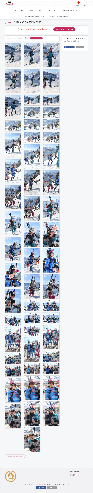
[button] (69, 47)
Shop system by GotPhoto (56, 484)
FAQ (22, 10)
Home (26, 484)
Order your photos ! (64, 29)
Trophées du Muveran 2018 (71, 10)
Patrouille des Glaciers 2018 (34, 16)
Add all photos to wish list (15, 456)
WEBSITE (31, 10)
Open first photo (36, 38)
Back (9, 22)
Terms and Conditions (41, 484)
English (78, 3)
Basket (86, 3)
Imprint (31, 484)
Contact (40, 10)
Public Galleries (53, 10)
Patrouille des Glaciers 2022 (58, 16)
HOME (14, 10)
